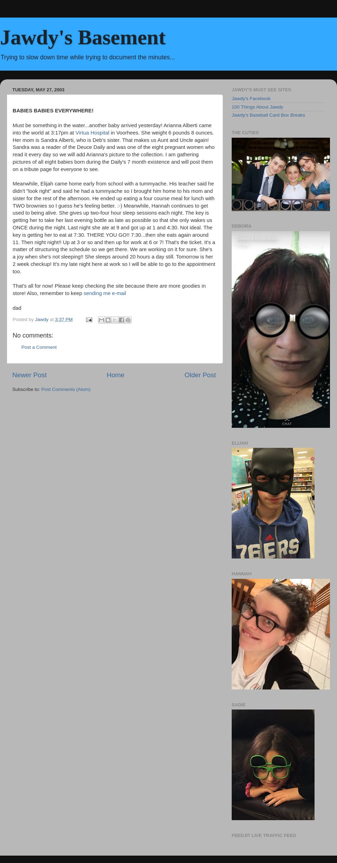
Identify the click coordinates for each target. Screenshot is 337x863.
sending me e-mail (105, 293)
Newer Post (29, 375)
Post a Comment (39, 347)
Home (115, 375)
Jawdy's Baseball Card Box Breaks (268, 115)
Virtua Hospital (93, 133)
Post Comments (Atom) (66, 389)
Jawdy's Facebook (251, 98)
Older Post (200, 375)
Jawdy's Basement (83, 37)
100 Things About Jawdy (257, 107)
